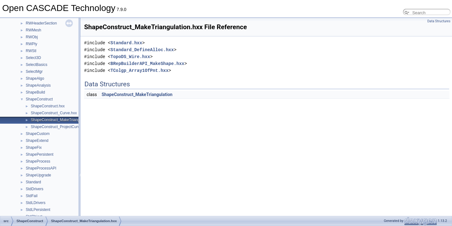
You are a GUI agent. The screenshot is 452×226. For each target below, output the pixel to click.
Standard (33, 182)
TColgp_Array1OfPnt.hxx (139, 70)
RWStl (31, 51)
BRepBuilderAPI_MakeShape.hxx (147, 64)
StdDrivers (34, 189)
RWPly (31, 44)
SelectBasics (36, 64)
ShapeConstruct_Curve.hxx (54, 113)
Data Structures (438, 21)
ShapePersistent (39, 154)
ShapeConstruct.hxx (48, 106)
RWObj (32, 37)
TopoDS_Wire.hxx (130, 57)
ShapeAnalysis (38, 85)
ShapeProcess (38, 161)
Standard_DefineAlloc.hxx (142, 50)
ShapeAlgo (35, 78)
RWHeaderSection (41, 23)
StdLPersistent (38, 209)
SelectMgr (34, 71)
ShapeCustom (38, 134)
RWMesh (33, 30)
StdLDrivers (36, 203)
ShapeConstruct (39, 99)
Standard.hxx (126, 43)
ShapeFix (34, 147)
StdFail (31, 196)
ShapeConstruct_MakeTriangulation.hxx (64, 120)
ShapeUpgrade (38, 175)
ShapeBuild (35, 92)
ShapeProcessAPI (41, 168)
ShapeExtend (37, 140)
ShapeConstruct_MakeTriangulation (137, 94)
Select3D (33, 58)
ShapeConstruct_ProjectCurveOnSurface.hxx (68, 127)
